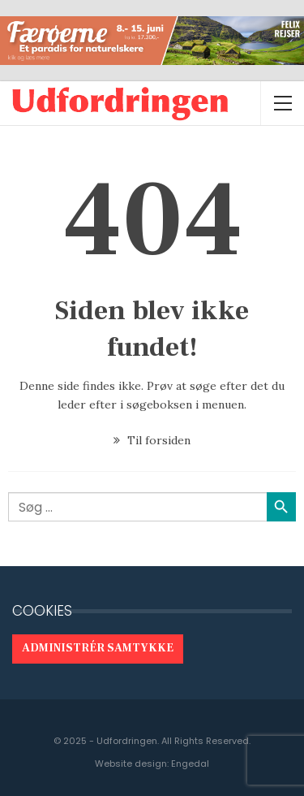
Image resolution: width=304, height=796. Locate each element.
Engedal (190, 763)
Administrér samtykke (97, 648)
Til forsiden (152, 440)
